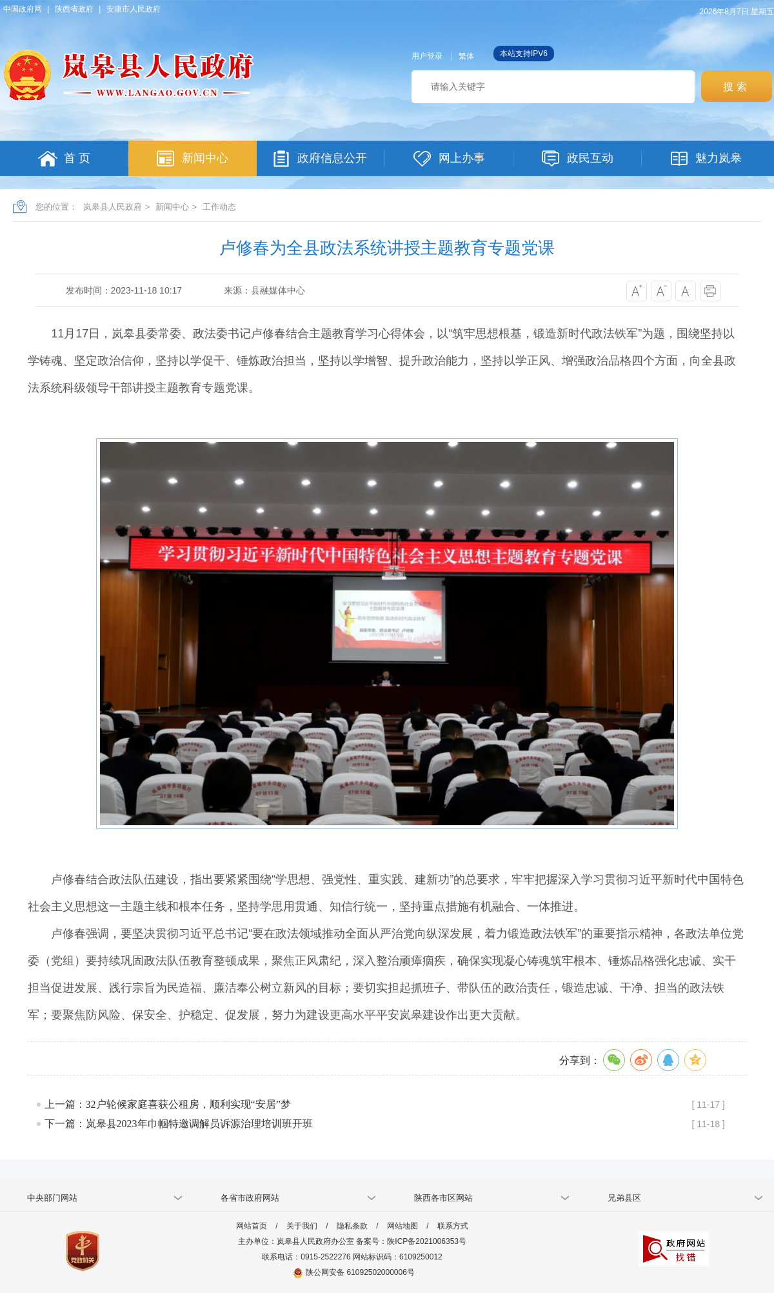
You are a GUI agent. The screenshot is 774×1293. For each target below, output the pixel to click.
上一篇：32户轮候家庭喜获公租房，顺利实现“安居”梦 (168, 1104)
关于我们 (301, 1225)
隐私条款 (352, 1225)
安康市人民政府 (133, 9)
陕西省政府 (74, 9)
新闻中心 (172, 207)
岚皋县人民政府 (112, 207)
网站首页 (251, 1225)
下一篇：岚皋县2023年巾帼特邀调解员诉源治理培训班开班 (179, 1123)
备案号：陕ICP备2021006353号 (411, 1241)
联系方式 (452, 1225)
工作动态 (219, 207)
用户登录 (427, 56)
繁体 (466, 56)
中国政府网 (22, 9)
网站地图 (402, 1225)
